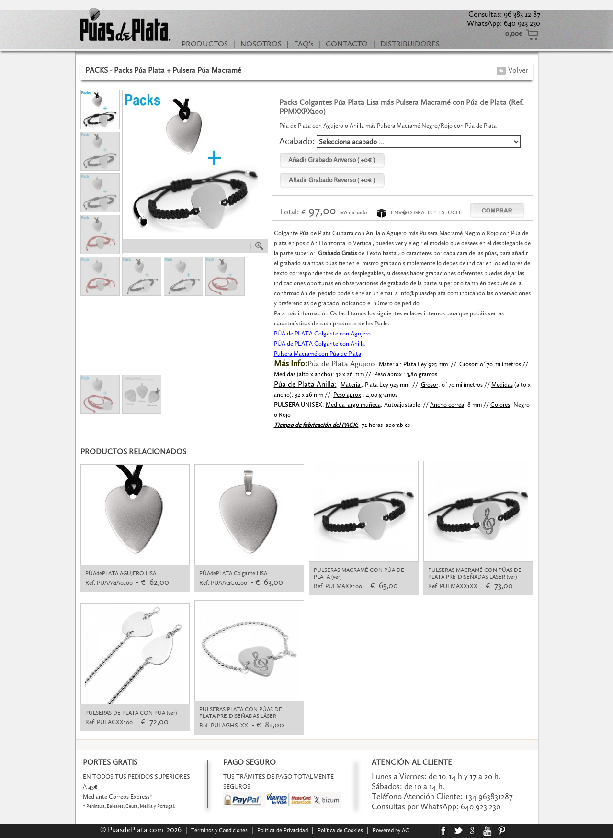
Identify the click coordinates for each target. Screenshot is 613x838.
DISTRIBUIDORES (410, 43)
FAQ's (303, 43)
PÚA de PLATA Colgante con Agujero (322, 333)
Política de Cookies (340, 830)
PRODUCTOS (205, 43)
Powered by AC (391, 830)
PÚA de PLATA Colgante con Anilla (319, 343)
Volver (512, 70)
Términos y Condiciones (219, 830)
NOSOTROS (261, 43)
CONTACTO (347, 43)
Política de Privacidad (282, 830)
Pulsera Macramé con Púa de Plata (317, 353)
